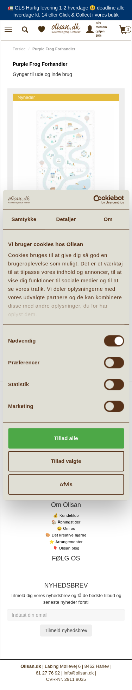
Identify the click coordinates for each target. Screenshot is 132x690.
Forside (19, 49)
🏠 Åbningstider (65, 522)
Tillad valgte (66, 461)
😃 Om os (66, 528)
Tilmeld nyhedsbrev (66, 630)
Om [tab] (108, 219)
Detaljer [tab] (66, 219)
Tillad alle (66, 438)
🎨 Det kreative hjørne (65, 535)
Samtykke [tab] (23, 219)
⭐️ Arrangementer (65, 542)
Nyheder (26, 97)
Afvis (66, 484)
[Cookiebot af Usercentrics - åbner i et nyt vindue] (94, 199)
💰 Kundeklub (65, 515)
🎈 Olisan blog (66, 548)
